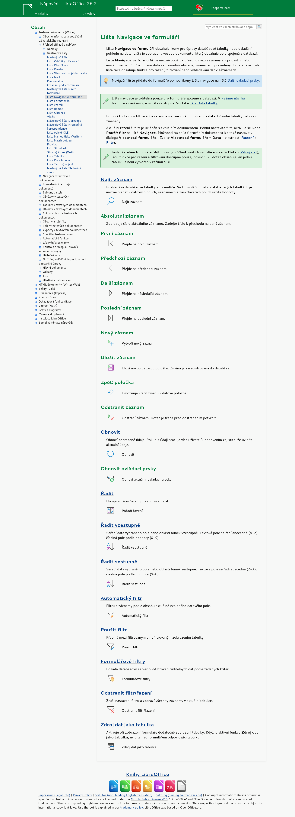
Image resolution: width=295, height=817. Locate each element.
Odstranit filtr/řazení (125, 692)
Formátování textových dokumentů (55, 186)
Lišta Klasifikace (57, 65)
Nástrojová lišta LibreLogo (64, 121)
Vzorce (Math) (48, 306)
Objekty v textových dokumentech (65, 209)
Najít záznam (116, 179)
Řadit (106, 493)
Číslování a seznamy (56, 243)
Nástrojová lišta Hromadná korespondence (64, 127)
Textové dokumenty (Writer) (57, 32)
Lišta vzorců (55, 105)
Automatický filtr (121, 598)
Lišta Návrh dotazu (59, 140)
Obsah (38, 27)
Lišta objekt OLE (57, 133)
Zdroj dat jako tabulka (127, 724)
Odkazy (47, 272)
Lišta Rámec (55, 109)
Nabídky (52, 49)
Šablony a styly (52, 192)
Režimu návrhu (233, 98)
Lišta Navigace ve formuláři (64, 97)
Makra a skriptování (51, 314)
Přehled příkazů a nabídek (59, 45)
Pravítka (52, 144)
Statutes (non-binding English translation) (123, 795)
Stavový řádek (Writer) (62, 152)
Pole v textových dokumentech (62, 226)
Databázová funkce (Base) (56, 301)
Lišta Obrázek (56, 113)
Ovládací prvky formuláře (63, 85)
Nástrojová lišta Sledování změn (64, 170)
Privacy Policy (82, 795)
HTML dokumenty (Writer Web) (59, 285)
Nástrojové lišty (57, 53)
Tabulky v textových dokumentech (65, 205)
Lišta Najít (53, 77)
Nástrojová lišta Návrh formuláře (61, 91)
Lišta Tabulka (55, 156)
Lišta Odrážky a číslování (63, 61)
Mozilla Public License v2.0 (149, 799)
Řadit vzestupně (120, 525)
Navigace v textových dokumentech (54, 178)
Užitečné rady (52, 255)
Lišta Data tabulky (59, 160)
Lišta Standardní (57, 148)
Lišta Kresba (55, 69)
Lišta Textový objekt (60, 164)
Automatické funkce (55, 238)
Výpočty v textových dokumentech (65, 230)
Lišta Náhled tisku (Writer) (64, 136)
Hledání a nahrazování (57, 280)
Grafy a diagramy (50, 310)
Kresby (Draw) (48, 297)
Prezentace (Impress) (52, 293)
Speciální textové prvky (58, 234)
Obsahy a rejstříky (54, 221)
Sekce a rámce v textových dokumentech (58, 215)
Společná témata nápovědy (56, 323)
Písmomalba (55, 81)
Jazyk (87, 13)
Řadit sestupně (118, 561)
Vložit (51, 117)
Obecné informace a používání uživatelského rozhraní (60, 38)
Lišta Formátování (58, 101)
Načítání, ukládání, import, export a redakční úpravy (62, 261)
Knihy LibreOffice (147, 774)
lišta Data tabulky (204, 103)
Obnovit (110, 432)
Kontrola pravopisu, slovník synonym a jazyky (58, 249)
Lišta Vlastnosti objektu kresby (67, 73)
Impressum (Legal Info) (54, 795)
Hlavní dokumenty (54, 268)
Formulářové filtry (122, 661)
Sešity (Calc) (47, 289)
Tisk (45, 276)
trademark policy (131, 807)
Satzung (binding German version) (179, 795)
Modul (39, 13)
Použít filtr (113, 629)
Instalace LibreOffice (52, 318)
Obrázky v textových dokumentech (54, 199)
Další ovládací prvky (243, 80)
